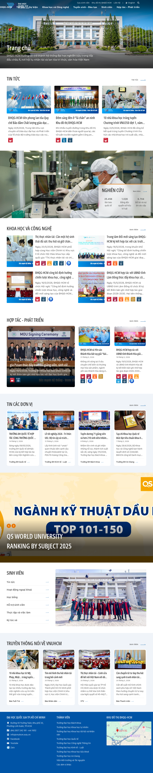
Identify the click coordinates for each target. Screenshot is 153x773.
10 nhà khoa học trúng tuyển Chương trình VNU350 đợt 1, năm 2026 (123, 122)
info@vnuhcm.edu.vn (20, 734)
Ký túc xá (28, 620)
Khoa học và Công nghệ (55, 7)
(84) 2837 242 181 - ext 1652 (23, 730)
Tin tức (28, 582)
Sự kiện (33, 7)
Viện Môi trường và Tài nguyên (71, 760)
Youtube (14, 743)
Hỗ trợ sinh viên (28, 604)
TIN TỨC (138, 80)
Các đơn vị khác (64, 764)
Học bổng (28, 597)
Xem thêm (140, 191)
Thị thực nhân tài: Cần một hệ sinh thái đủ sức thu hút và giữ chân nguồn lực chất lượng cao (54, 241)
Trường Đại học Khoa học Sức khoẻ (73, 752)
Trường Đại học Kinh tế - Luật (70, 747)
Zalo (12, 747)
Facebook (15, 739)
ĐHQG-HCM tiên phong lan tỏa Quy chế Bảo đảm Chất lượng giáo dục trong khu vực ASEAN (28, 122)
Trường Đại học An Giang (68, 756)
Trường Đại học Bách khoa (69, 723)
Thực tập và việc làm (28, 612)
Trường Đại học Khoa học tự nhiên (72, 727)
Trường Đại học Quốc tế (67, 739)
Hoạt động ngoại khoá (28, 589)
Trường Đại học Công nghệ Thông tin (74, 743)
